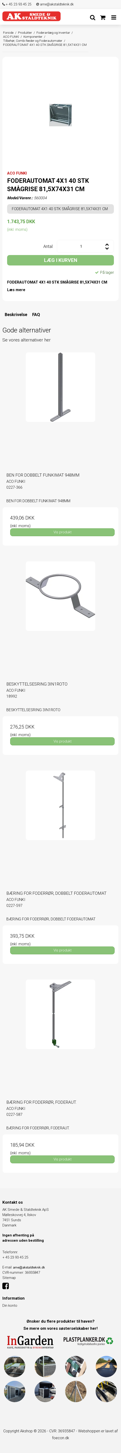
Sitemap (9, 1278)
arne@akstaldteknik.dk (55, 4)
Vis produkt (63, 532)
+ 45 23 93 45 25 (16, 4)
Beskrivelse (16, 314)
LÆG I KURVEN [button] (60, 260)
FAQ (36, 314)
